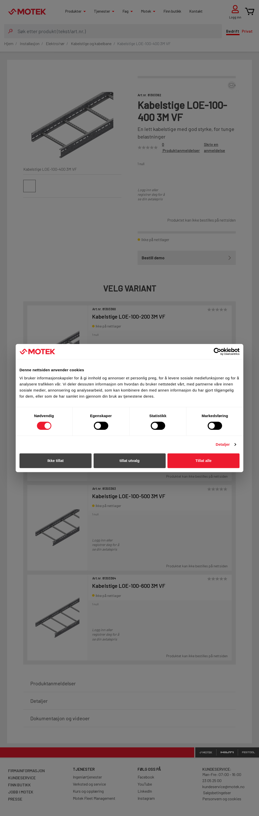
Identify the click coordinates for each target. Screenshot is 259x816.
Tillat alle (204, 460)
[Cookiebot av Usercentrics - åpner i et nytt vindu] (217, 351)
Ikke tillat (55, 460)
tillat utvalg (129, 460)
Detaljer (223, 444)
